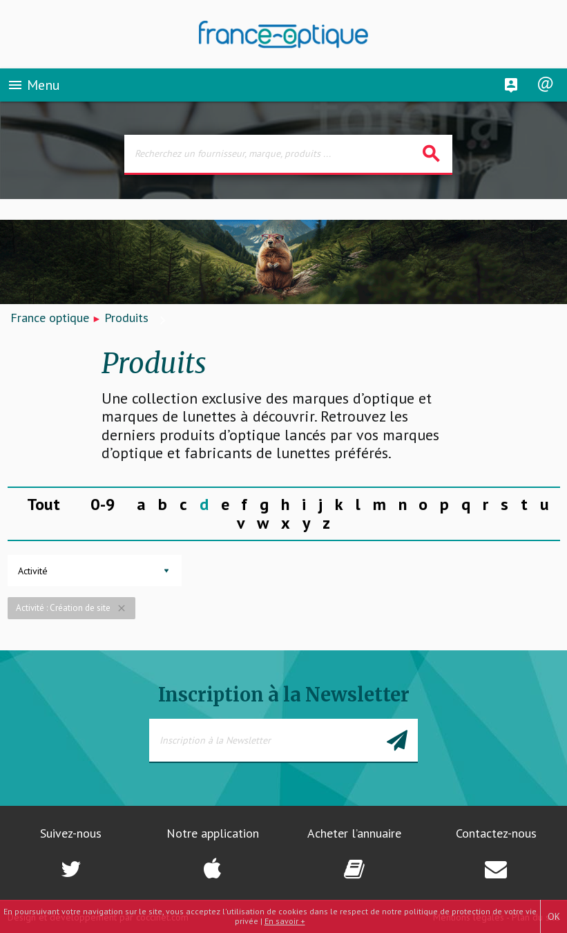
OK (554, 916)
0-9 (102, 504)
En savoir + (285, 921)
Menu (33, 85)
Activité (33, 571)
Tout (43, 504)
